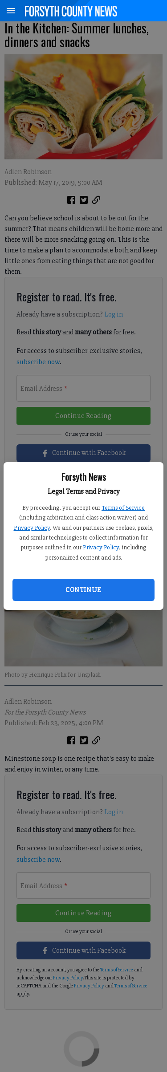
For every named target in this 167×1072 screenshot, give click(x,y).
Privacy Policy (32, 528)
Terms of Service (123, 508)
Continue (83, 589)
